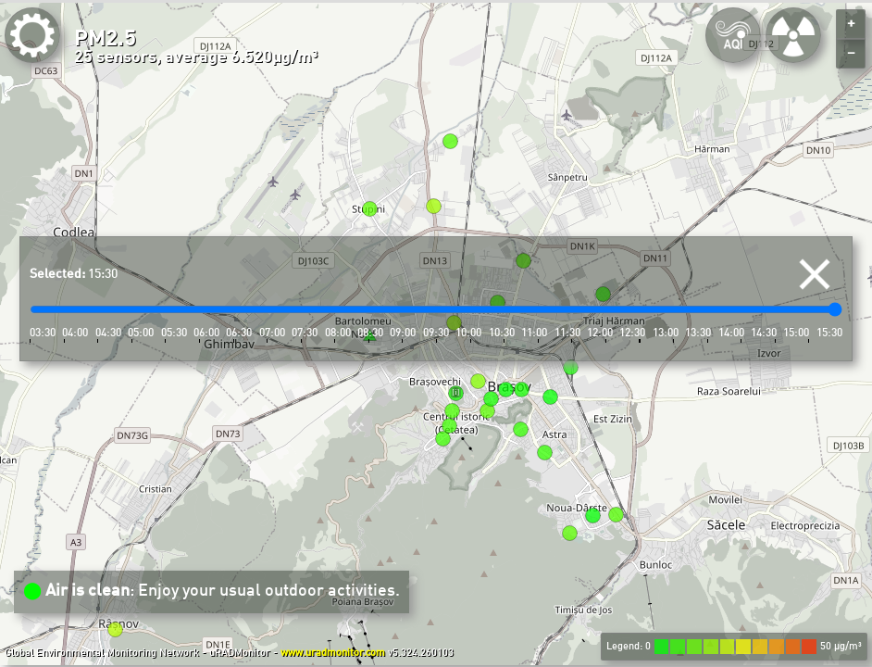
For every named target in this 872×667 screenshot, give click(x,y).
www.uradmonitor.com (332, 653)
